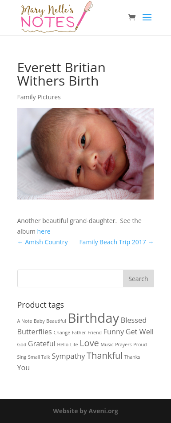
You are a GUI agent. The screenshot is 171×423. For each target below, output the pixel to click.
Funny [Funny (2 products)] (113, 332)
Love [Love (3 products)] (89, 343)
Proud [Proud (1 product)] (140, 344)
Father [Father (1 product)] (79, 332)
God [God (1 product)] (22, 344)
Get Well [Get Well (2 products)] (140, 332)
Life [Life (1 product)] (74, 344)
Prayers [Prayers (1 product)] (123, 344)
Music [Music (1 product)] (107, 344)
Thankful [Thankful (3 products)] (105, 355)
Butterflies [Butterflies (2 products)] (34, 332)
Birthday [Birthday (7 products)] (93, 318)
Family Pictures (39, 97)
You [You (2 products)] (23, 367)
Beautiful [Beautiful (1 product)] (56, 321)
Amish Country (42, 242)
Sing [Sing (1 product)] (22, 357)
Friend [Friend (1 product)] (94, 332)
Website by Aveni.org (85, 411)
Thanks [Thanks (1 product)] (132, 357)
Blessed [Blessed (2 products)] (134, 320)
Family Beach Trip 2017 (116, 242)
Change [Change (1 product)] (62, 332)
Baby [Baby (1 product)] (39, 321)
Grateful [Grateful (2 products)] (42, 344)
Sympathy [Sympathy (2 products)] (68, 356)
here (44, 231)
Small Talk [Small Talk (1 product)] (39, 357)
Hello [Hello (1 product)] (62, 344)
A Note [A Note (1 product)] (24, 321)
